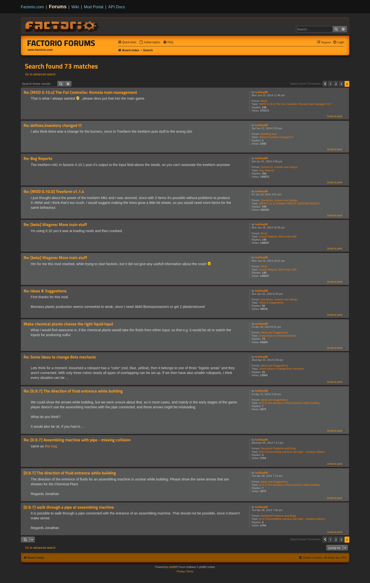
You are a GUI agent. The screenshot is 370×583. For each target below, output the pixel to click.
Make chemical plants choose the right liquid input (68, 324)
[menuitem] (149, 42)
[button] (325, 84)
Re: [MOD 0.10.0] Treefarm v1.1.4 (54, 191)
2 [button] (336, 84)
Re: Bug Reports (38, 158)
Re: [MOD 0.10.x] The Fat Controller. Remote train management (80, 92)
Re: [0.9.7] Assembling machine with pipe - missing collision (77, 440)
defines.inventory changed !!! (276, 137)
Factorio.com (32, 7)
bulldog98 (261, 92)
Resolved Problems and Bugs (278, 448)
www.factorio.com (40, 50)
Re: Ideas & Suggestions (45, 291)
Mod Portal (93, 7)
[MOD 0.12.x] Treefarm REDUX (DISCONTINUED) (289, 203)
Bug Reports (266, 170)
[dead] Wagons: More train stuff (277, 236)
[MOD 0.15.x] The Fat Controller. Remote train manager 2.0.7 (295, 104)
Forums (58, 6)
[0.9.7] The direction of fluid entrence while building (289, 402)
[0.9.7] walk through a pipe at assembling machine (69, 507)
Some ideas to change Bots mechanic (281, 368)
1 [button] (330, 84)
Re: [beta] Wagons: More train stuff (55, 224)
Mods (264, 100)
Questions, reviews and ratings (279, 166)
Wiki (75, 7)
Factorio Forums (61, 43)
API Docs (116, 7)
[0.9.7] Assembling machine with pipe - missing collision (292, 451)
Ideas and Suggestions (274, 332)
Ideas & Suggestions (271, 302)
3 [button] (341, 84)
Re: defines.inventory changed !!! (53, 125)
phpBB (172, 567)
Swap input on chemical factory (277, 335)
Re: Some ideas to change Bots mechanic (60, 357)
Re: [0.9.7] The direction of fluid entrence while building (73, 391)
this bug (51, 446)
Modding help (269, 133)
